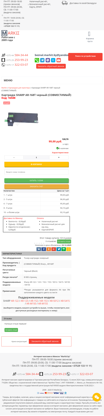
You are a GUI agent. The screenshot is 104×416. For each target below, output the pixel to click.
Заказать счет (36, 186)
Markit (4, 88)
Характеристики (60, 152)
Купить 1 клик (36, 180)
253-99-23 (14, 60)
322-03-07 (14, 65)
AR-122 (15, 300)
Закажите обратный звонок (45, 341)
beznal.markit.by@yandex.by (53, 55)
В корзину (36, 164)
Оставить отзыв (64, 241)
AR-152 (34, 300)
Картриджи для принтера (19, 88)
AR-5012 (54, 300)
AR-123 (24, 300)
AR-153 (44, 300)
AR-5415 (65, 300)
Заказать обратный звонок (51, 66)
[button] (21, 120)
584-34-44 (14, 55)
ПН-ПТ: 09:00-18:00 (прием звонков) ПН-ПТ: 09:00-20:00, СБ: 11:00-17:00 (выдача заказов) (13, 7)
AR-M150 (31, 303)
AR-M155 (43, 303)
